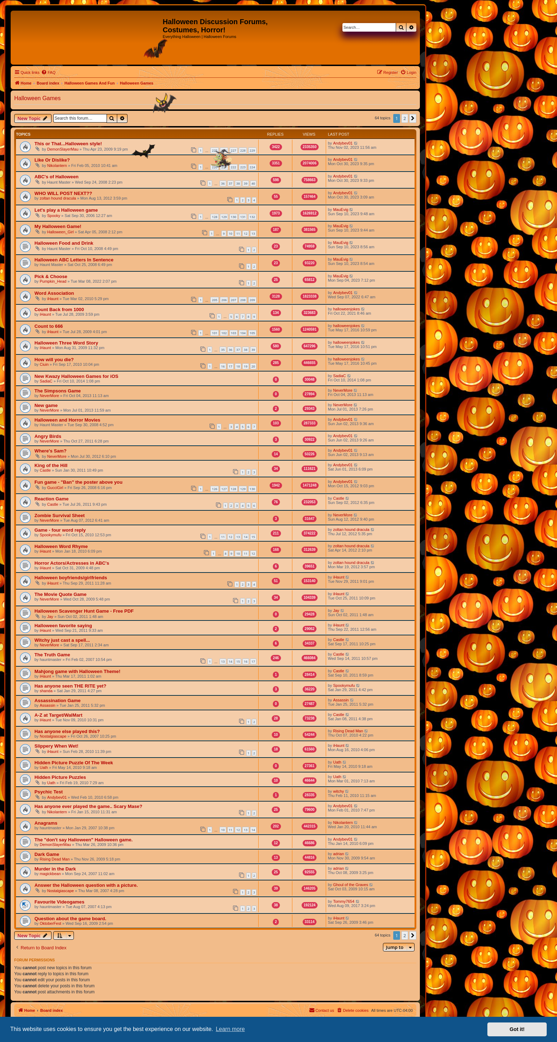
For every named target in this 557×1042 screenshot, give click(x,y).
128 (214, 217)
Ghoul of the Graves (350, 885)
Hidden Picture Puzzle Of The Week (73, 762)
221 (224, 167)
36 (223, 183)
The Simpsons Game (57, 391)
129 (224, 217)
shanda (46, 691)
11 (238, 233)
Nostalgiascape (53, 736)
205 (214, 300)
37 (230, 183)
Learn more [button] (230, 1029)
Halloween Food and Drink (63, 243)
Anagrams (46, 823)
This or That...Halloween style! (68, 143)
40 (253, 183)
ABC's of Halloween (56, 176)
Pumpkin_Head (53, 281)
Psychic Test (48, 791)
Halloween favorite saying (63, 625)
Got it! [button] (517, 1029)
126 (214, 489)
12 (245, 233)
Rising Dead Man (348, 731)
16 (223, 366)
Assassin (47, 705)
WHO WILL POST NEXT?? (63, 193)
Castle (45, 470)
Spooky (53, 215)
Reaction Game (51, 498)
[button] (412, 118)
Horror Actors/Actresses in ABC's (71, 563)
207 (233, 300)
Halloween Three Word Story (66, 343)
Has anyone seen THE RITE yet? (70, 686)
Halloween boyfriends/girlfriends (70, 577)
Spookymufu (50, 535)
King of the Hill (50, 465)
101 (214, 333)
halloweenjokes (346, 309)
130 (233, 217)
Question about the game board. (70, 918)
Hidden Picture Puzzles (60, 777)
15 (253, 536)
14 (245, 536)
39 (245, 183)
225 (214, 150)
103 (233, 333)
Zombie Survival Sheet (59, 515)
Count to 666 (48, 326)
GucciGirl (55, 487)
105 (252, 333)
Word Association (54, 293)
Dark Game (46, 854)
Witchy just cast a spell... (62, 640)
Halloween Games (37, 98)
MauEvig (340, 209)
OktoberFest (50, 923)
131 (242, 217)
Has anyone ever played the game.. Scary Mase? (88, 806)
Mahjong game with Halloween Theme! (77, 671)
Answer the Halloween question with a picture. (86, 885)
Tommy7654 (344, 901)
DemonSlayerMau (63, 149)
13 (253, 233)
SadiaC (46, 381)
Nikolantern (57, 165)
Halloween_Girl (60, 232)
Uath (44, 767)
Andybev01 (343, 143)
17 (253, 661)
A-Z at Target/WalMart (58, 715)
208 (242, 300)
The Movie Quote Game (60, 594)
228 (242, 150)
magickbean (50, 874)
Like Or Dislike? (52, 160)
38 (238, 183)
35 (223, 349)
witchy (338, 791)
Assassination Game (57, 700)
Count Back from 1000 (59, 309)
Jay (50, 616)
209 (252, 300)
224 (252, 167)
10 (230, 233)
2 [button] (405, 118)
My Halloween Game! (57, 226)
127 (224, 489)
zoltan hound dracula (58, 198)
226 (224, 150)
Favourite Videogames (59, 902)
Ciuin (44, 364)
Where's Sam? (50, 451)
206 (224, 300)
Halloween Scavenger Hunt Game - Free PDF (84, 611)
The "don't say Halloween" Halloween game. (83, 839)
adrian (338, 854)
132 (252, 217)
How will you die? (54, 359)
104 (242, 333)
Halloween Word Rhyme (61, 546)
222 (233, 167)
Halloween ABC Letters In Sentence (73, 259)
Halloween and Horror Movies (67, 420)
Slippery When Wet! (56, 746)
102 (224, 333)
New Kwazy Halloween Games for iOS (76, 376)
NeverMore (49, 396)
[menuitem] (48, 72)
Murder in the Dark (55, 869)
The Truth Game (52, 654)
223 (242, 167)
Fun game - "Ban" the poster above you (78, 482)
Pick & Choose (50, 276)
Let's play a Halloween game (66, 210)
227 (233, 150)
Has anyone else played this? (67, 731)
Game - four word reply (60, 530)
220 (214, 167)
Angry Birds (47, 436)
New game (46, 405)
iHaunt (53, 299)
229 (252, 150)
